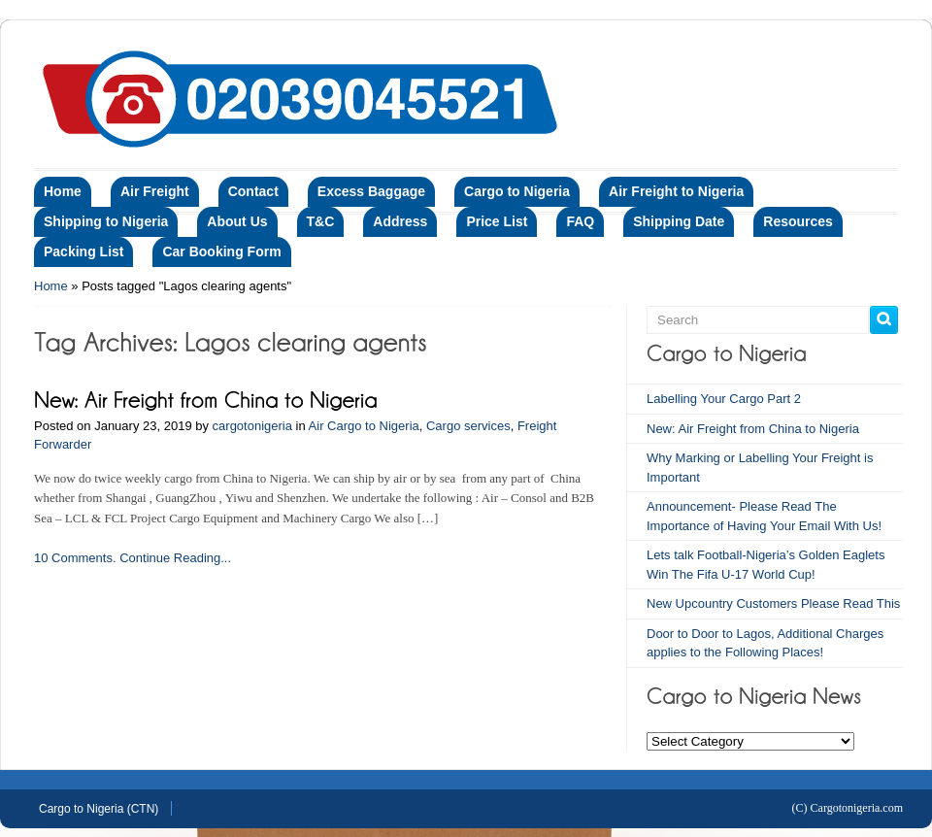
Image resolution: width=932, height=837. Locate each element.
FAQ (580, 221)
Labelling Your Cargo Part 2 (724, 398)
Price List (496, 221)
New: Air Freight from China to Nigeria (753, 428)
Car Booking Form (221, 251)
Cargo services (468, 425)
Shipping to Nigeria (106, 221)
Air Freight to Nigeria (676, 191)
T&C (321, 221)
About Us (237, 221)
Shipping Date (678, 221)
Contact (253, 191)
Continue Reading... (175, 558)
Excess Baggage (371, 191)
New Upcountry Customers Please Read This (773, 603)
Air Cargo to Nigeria (364, 425)
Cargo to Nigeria (517, 191)
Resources (798, 221)
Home (63, 191)
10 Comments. (75, 558)
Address (400, 221)
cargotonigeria (252, 425)
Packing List (83, 251)
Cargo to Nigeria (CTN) (98, 809)
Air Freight (154, 191)
